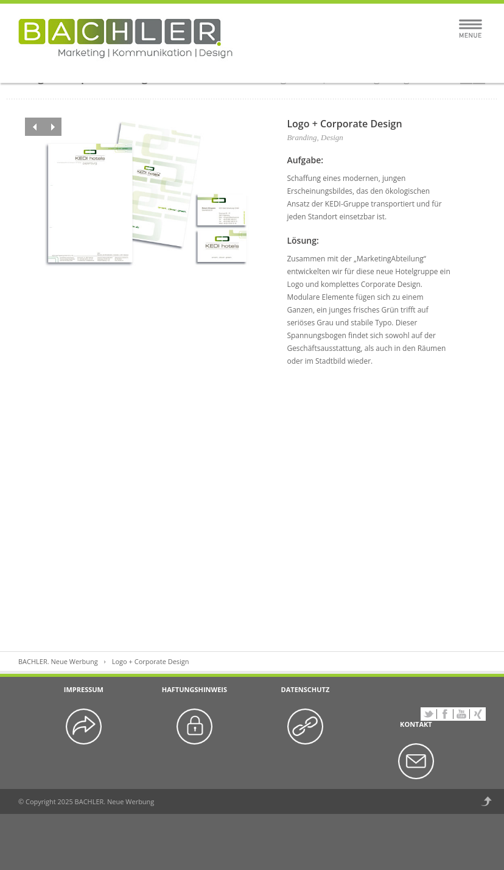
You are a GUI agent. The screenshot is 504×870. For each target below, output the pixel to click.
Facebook (445, 714)
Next (52, 127)
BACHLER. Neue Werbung (58, 661)
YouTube (461, 714)
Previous (34, 127)
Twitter (428, 714)
